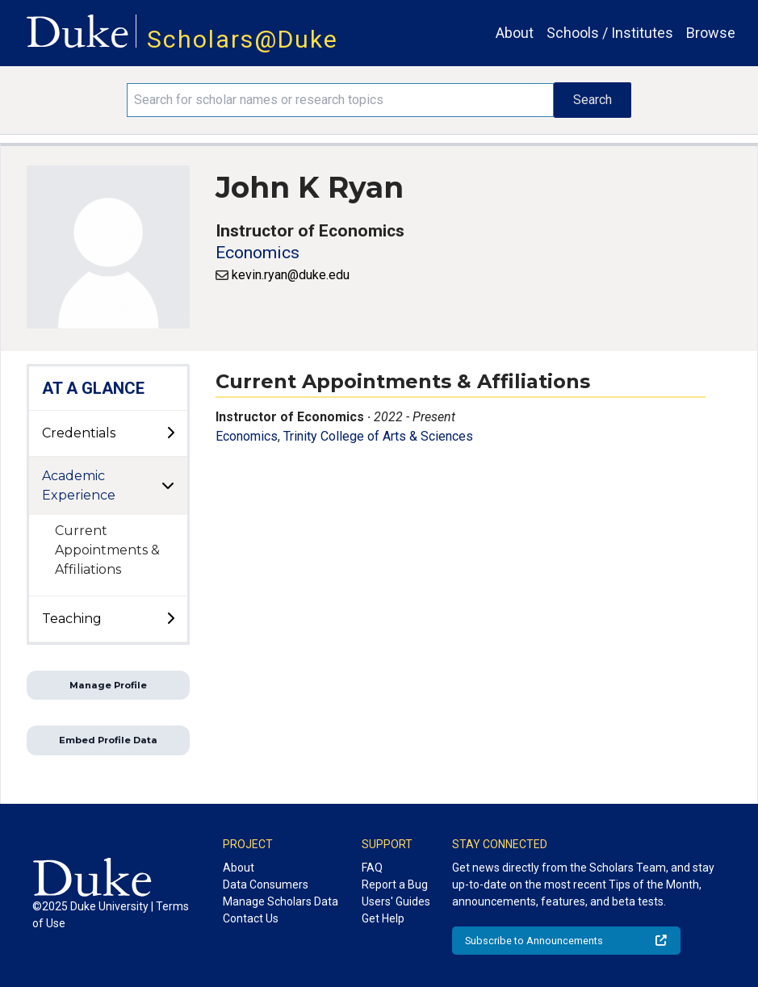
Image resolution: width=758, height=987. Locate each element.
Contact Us (250, 918)
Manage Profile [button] (108, 685)
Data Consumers (265, 884)
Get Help (383, 918)
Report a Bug (395, 884)
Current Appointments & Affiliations (107, 550)
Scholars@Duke (242, 39)
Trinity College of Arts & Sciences (378, 436)
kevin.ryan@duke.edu (291, 274)
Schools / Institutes (610, 32)
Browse (710, 32)
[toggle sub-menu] (170, 433)
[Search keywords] (340, 100)
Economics (257, 252)
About (515, 32)
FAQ (372, 867)
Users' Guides (396, 901)
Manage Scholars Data (280, 901)
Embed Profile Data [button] (108, 740)
